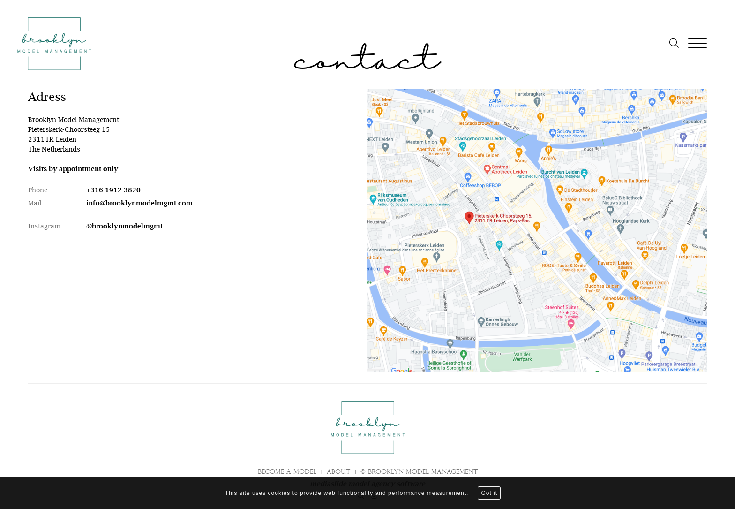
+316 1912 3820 (113, 190)
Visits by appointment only (73, 169)
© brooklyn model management (419, 472)
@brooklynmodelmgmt (124, 226)
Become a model (287, 472)
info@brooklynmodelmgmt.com (139, 203)
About (338, 472)
